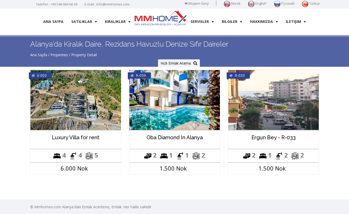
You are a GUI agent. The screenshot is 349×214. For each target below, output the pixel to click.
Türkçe (311, 3)
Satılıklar (84, 21)
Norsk (232, 3)
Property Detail (84, 54)
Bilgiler (232, 21)
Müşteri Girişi (197, 3)
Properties (59, 54)
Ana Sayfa (53, 21)
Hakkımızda (264, 21)
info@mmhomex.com (113, 4)
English (257, 3)
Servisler (202, 21)
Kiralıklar (118, 21)
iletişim (296, 21)
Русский (284, 3)
